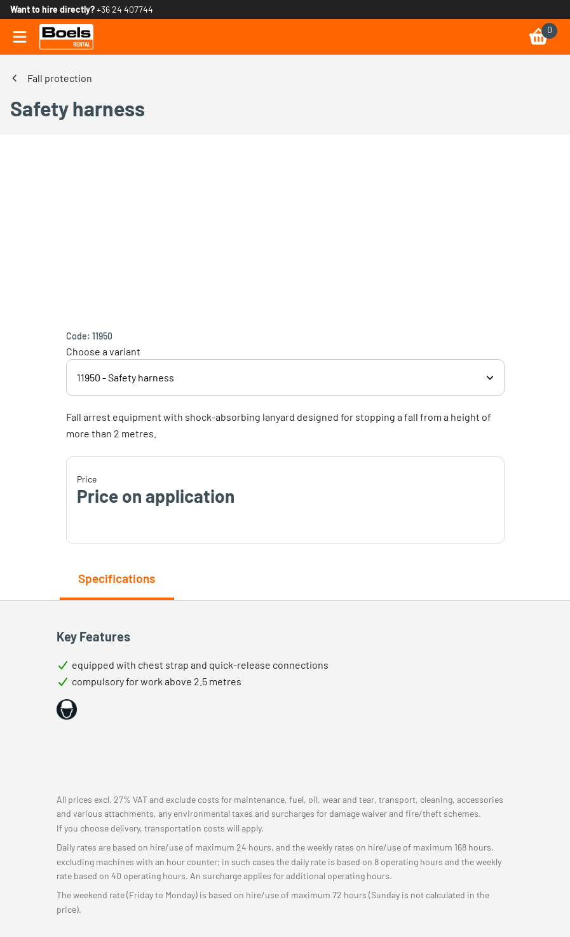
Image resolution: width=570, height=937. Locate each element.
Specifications (116, 578)
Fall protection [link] (59, 78)
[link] (66, 37)
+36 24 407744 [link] (125, 9)
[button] (67, 709)
